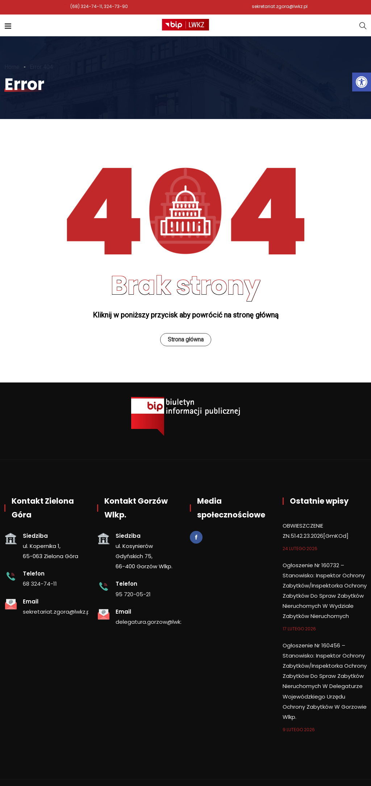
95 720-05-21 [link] (133, 594)
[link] (361, 82)
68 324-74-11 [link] (40, 584)
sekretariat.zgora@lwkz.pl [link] (280, 6)
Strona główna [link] (186, 339)
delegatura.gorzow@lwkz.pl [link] (152, 622)
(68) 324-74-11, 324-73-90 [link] (99, 6)
